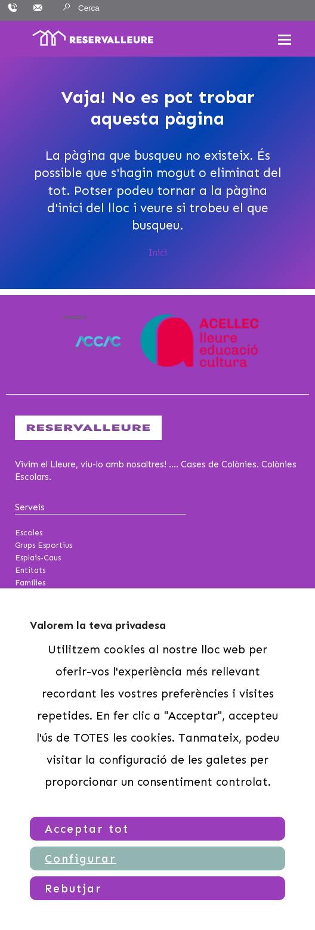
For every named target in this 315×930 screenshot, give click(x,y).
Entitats (30, 570)
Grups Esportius (43, 545)
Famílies (30, 582)
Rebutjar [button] (73, 888)
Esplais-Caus (38, 557)
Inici (158, 252)
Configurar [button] (80, 859)
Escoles (28, 532)
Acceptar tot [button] (87, 829)
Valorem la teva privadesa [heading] (98, 625)
